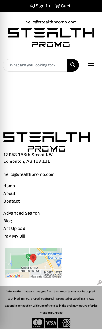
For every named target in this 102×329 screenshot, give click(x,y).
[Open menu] (91, 65)
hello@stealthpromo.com (51, 22)
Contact (11, 201)
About (9, 193)
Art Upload (14, 228)
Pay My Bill (14, 236)
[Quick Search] (35, 65)
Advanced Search (21, 213)
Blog (7, 220)
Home (9, 185)
